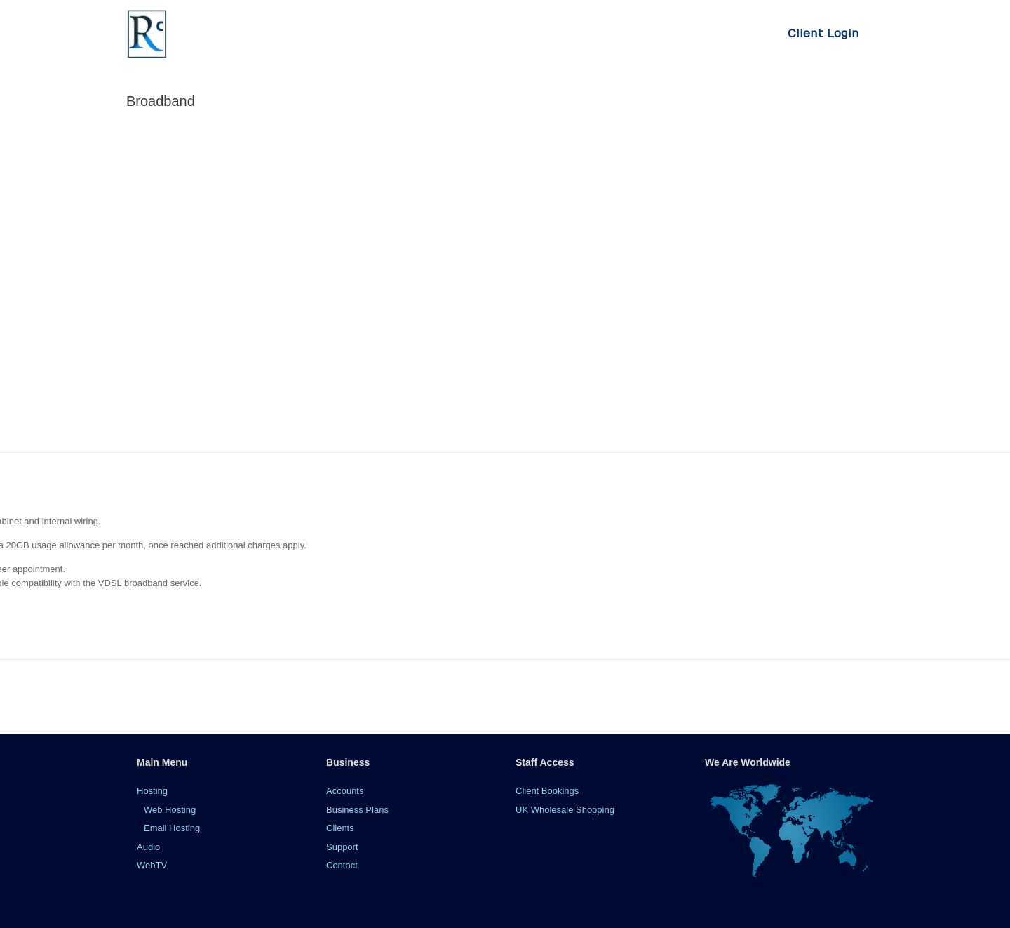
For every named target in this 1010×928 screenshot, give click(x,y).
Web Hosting (170, 809)
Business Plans (357, 809)
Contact (342, 865)
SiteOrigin (495, 900)
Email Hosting (172, 828)
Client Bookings (547, 791)
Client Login (823, 33)
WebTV (152, 865)
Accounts (344, 791)
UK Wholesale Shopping (565, 809)
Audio (148, 847)
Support (342, 847)
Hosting (152, 791)
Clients (340, 828)
